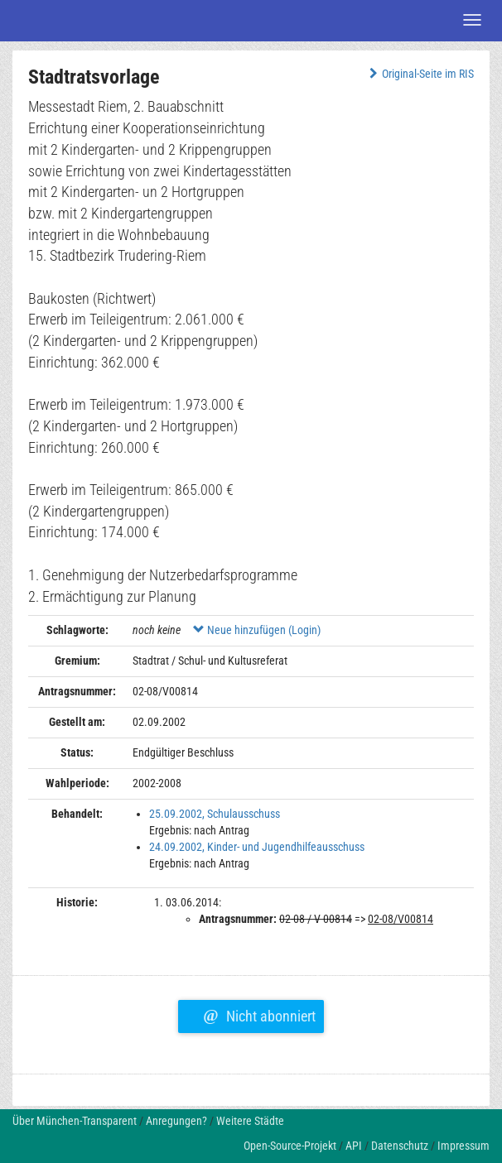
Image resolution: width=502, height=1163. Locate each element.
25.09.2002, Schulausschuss (214, 813)
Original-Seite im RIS (419, 73)
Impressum (463, 1145)
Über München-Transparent (74, 1120)
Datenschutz (399, 1145)
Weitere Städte (250, 1120)
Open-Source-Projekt (290, 1145)
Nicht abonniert (259, 1014)
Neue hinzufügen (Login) (257, 630)
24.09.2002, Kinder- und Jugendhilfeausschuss (256, 846)
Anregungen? (176, 1120)
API (353, 1145)
